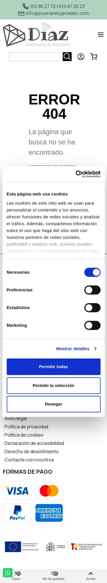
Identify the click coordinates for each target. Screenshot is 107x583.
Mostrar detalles (73, 348)
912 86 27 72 (43, 6)
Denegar (53, 404)
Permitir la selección (53, 385)
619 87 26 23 (72, 6)
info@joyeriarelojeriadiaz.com (57, 13)
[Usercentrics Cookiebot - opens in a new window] (76, 174)
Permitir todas (53, 366)
